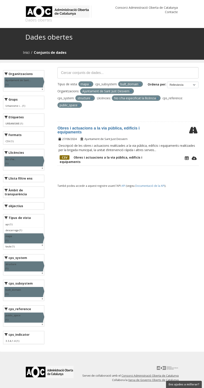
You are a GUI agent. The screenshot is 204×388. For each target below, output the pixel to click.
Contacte (171, 12)
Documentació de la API (150, 185)
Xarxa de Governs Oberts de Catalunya (153, 380)
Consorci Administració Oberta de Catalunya (146, 7)
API (123, 185)
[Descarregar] (194, 158)
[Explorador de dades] (187, 158)
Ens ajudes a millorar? (184, 384)
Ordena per (156, 84)
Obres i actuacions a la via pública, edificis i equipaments (98, 130)
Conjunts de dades (50, 52)
